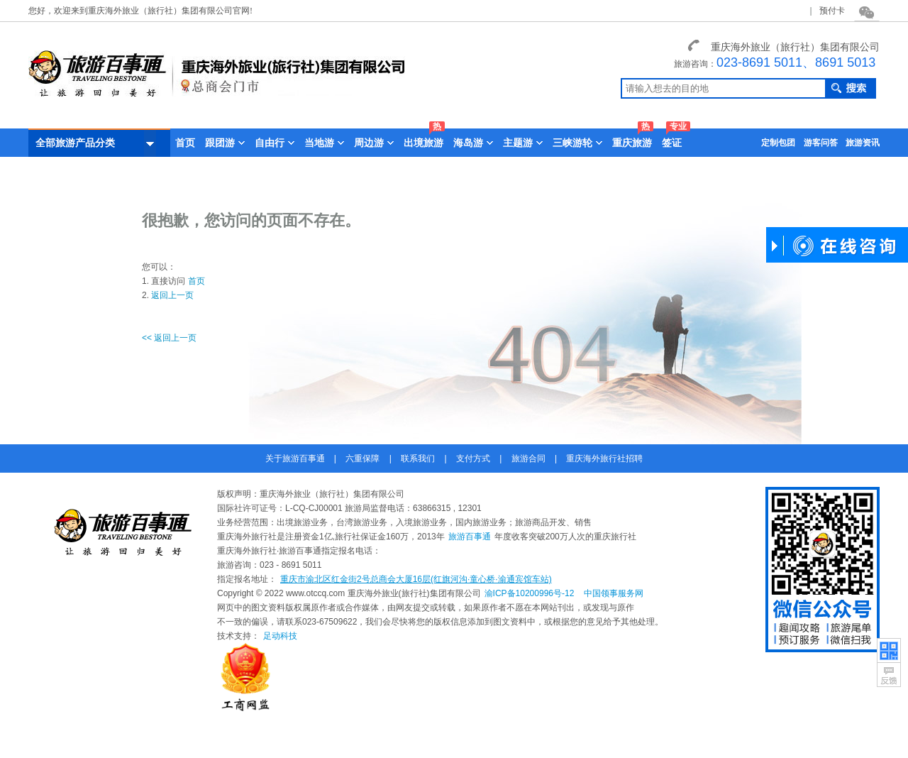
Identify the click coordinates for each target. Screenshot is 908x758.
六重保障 (362, 458)
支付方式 (473, 458)
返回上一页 (172, 295)
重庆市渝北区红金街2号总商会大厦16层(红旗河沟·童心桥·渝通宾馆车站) (416, 579)
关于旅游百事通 (295, 458)
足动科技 (280, 636)
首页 (185, 142)
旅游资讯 (863, 143)
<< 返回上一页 (169, 338)
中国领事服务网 (613, 593)
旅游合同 (528, 458)
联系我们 (418, 458)
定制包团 (778, 143)
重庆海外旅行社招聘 (604, 458)
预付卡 (832, 11)
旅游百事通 (469, 537)
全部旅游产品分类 (95, 143)
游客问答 (821, 143)
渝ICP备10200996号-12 (530, 593)
